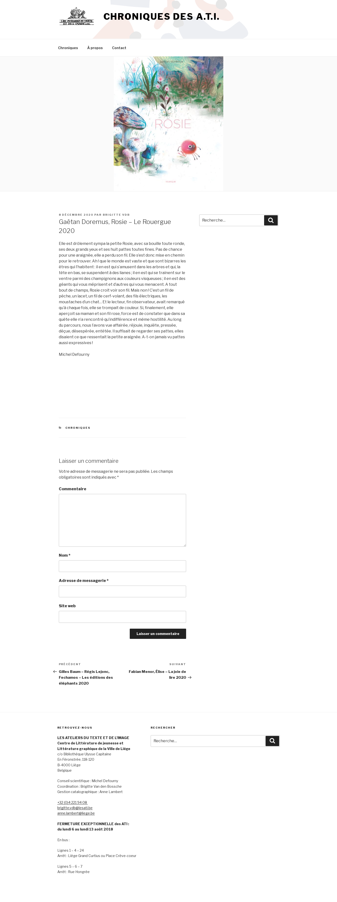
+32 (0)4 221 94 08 (72, 802)
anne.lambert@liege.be (76, 813)
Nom (64, 555)
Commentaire (72, 489)
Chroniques (68, 48)
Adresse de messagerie (84, 580)
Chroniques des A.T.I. (162, 16)
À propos (95, 48)
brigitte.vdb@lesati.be (75, 808)
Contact (119, 48)
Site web (67, 606)
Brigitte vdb (116, 214)
